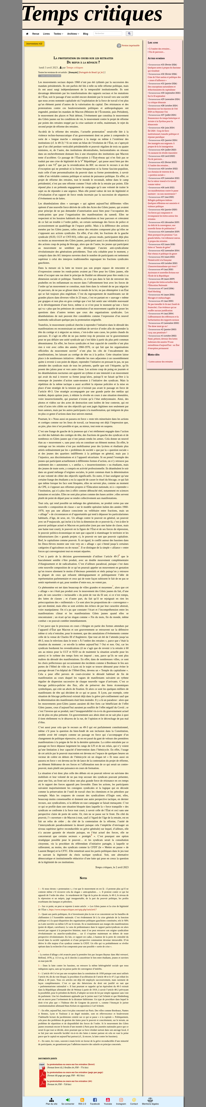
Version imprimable (128, 44)
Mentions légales (150, 1101)
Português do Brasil (88, 72)
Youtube (108, 1101)
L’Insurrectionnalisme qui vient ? (162, 266)
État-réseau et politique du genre (162, 254)
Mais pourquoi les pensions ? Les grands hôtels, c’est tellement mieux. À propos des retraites (164, 238)
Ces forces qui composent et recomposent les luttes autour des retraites (163, 216)
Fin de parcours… (157, 52)
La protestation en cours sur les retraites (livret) (71, 1064)
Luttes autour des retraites (50, 76)
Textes (58, 33)
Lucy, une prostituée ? (157, 332)
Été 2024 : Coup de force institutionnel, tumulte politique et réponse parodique (163, 134)
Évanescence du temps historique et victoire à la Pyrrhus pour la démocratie (164, 121)
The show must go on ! (158, 326)
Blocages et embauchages (159, 298)
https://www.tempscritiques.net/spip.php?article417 (73, 909)
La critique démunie (157, 102)
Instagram (121, 1101)
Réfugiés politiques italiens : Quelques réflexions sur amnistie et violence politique (163, 203)
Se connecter (67, 1101)
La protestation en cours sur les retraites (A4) (69, 1081)
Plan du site (51, 1101)
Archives (73, 33)
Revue (35, 33)
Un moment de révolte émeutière (162, 153)
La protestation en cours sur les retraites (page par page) (75, 1072)
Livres (46, 33)
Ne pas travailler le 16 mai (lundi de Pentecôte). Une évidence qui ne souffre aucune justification (164, 307)
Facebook (95, 1101)
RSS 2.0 (82, 1101)
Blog (86, 33)
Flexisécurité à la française (160, 260)
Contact (134, 1101)
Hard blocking (154, 291)
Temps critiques (74, 67)
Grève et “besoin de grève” (159, 247)
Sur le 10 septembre (156, 96)
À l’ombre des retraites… (160, 49)
